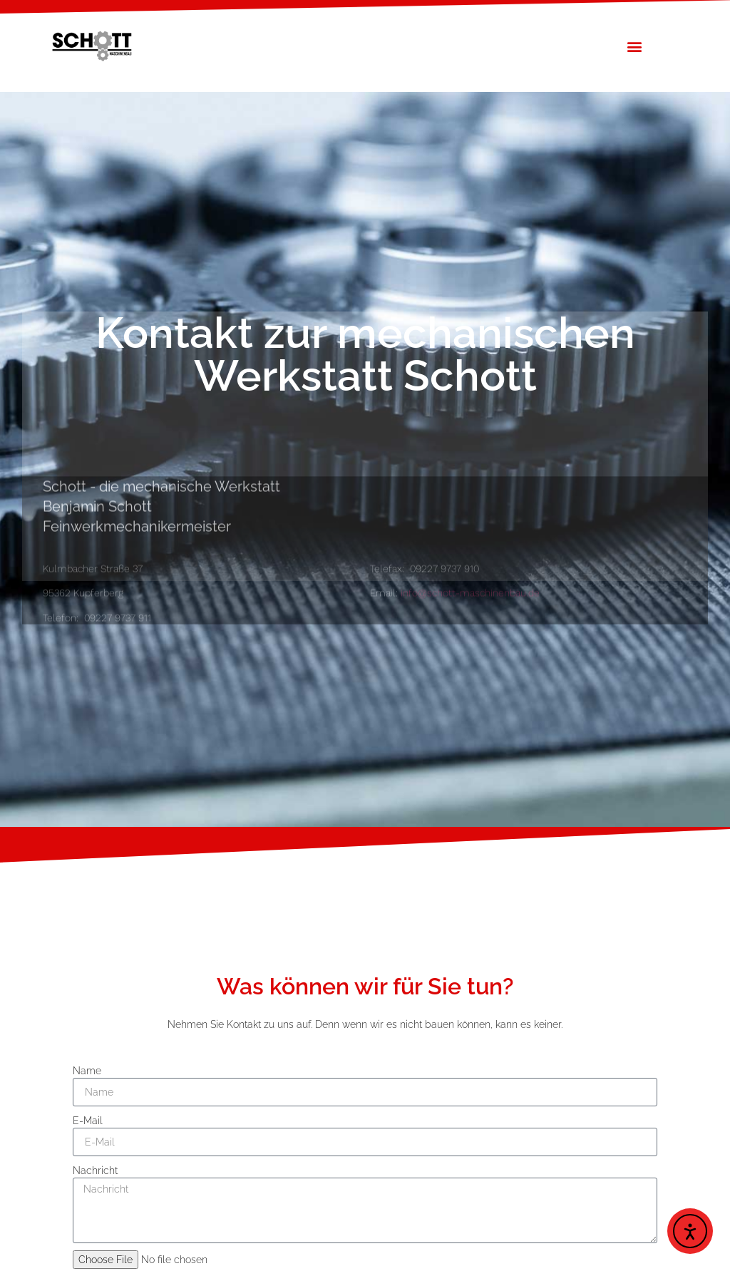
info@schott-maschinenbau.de (470, 613)
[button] (635, 46)
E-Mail (88, 1120)
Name (87, 1070)
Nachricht (95, 1170)
